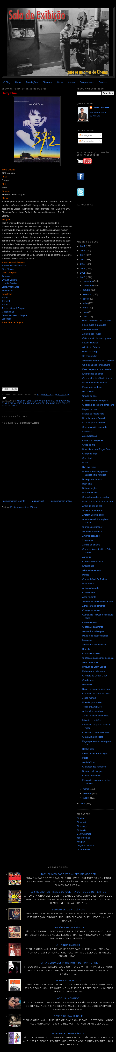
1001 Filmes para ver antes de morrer (68, 874)
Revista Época (10, 406)
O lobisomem (88, 592)
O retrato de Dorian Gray (94, 675)
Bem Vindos (88, 583)
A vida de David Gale (68, 1016)
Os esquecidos (89, 356)
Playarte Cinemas (85, 845)
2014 (83, 259)
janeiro (86, 798)
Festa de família (90, 329)
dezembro (88, 281)
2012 (83, 268)
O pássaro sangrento (92, 627)
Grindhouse (88, 680)
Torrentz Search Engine (13, 308)
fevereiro (87, 793)
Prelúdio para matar (92, 702)
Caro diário (87, 458)
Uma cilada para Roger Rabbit (97, 449)
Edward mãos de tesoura (94, 382)
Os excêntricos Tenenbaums (96, 365)
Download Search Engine (14, 315)
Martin (85, 758)
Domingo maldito (68, 980)
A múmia (86, 557)
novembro (88, 285)
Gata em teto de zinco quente (96, 338)
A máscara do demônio (93, 606)
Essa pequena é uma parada (96, 369)
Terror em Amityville (92, 706)
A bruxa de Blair (90, 662)
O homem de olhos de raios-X (97, 693)
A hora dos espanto (91, 570)
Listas (18, 82)
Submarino (7, 290)
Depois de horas (90, 409)
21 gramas (87, 540)
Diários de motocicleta (93, 413)
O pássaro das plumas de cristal (98, 658)
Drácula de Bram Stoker (94, 667)
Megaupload (8, 311)
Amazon (6, 276)
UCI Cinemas (83, 849)
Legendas (6, 318)
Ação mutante (89, 597)
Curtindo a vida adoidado (94, 427)
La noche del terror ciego (94, 753)
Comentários (86, 141)
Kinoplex (81, 841)
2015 (83, 255)
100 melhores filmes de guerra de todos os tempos (68, 892)
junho (86, 307)
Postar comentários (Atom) (23, 507)
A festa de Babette (91, 347)
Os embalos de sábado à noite (97, 378)
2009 (83, 803)
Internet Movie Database (14, 265)
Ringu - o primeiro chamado (96, 689)
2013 (83, 264)
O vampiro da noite (91, 775)
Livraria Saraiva (9, 283)
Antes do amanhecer (92, 510)
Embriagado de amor (92, 373)
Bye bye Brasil (89, 467)
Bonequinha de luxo (92, 479)
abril (85, 316)
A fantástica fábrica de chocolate (98, 360)
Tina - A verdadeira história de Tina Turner (68, 962)
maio (85, 312)
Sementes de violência (68, 909)
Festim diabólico (90, 342)
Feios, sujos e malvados (94, 325)
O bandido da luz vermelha (95, 497)
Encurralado (88, 566)
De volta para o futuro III (94, 418)
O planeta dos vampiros (94, 766)
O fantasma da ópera (92, 737)
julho (85, 303)
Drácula (86, 649)
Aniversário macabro (92, 711)
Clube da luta (88, 445)
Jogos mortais (89, 698)
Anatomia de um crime (93, 515)
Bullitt (85, 462)
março (86, 789)
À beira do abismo (91, 544)
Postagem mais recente (13, 501)
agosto (86, 298)
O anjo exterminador (92, 527)
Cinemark (81, 822)
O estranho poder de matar (95, 732)
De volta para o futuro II (93, 422)
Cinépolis (81, 830)
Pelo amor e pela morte (93, 671)
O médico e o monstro (93, 561)
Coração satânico (90, 653)
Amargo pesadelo (91, 536)
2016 (83, 250)
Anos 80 (21, 401)
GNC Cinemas (84, 834)
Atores (60, 82)
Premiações (32, 82)
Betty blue (9, 93)
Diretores (47, 82)
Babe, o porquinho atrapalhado (97, 501)
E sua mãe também (92, 387)
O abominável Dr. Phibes (94, 579)
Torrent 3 (6, 304)
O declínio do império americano (98, 405)
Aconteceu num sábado (68, 1033)
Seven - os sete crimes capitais (97, 601)
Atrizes (71, 82)
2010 (83, 277)
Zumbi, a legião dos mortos (95, 715)
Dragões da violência (68, 927)
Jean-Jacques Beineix (58, 403)
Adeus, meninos (68, 998)
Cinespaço (82, 826)
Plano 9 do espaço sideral (95, 635)
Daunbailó (87, 431)
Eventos (102, 82)
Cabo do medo (89, 622)
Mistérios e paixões (91, 720)
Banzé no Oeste (90, 492)
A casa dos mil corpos (93, 631)
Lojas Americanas (10, 287)
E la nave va (88, 391)
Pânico (85, 574)
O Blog (6, 82)
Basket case (88, 749)
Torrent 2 (6, 301)
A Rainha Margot (68, 945)
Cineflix (80, 818)
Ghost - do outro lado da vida (96, 320)
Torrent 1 (6, 297)
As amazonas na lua (92, 531)
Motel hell (87, 684)
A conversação (89, 436)
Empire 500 (52, 401)
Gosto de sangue (90, 351)
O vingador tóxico (90, 610)
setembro (88, 294)
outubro (87, 290)
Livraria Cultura (9, 280)
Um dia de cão (89, 396)
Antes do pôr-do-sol (92, 506)
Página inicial (37, 501)
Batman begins (89, 488)
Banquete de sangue (92, 771)
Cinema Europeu (36, 401)
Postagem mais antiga (61, 501)
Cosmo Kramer (101, 107)
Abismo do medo (90, 588)
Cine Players (8, 269)
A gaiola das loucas (91, 334)
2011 (83, 273)
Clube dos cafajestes (92, 440)
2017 (83, 246)
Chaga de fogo (89, 453)
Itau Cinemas (83, 837)
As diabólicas (88, 762)
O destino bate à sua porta (95, 400)
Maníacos (87, 640)
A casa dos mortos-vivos (94, 644)
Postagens (85, 135)
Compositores (86, 82)
